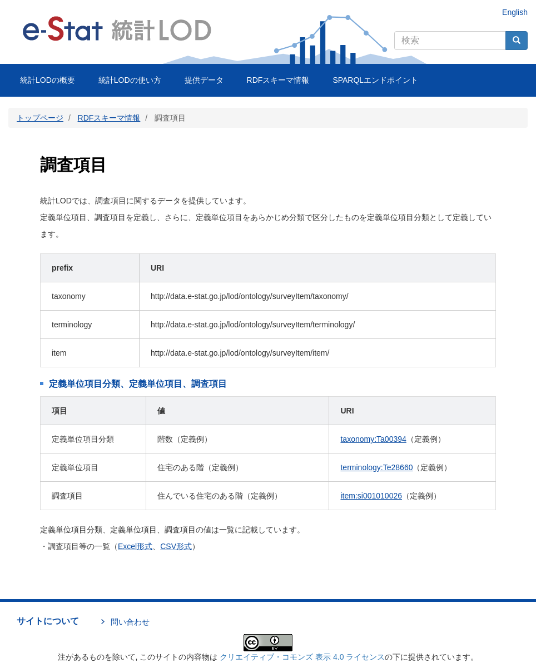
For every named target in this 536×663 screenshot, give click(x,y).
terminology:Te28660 (376, 467)
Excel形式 (135, 546)
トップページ (40, 117)
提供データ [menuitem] (204, 80)
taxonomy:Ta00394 (373, 439)
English (515, 12)
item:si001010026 (371, 495)
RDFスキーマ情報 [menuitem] (278, 80)
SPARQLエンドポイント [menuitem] (375, 80)
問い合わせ (130, 622)
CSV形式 (176, 546)
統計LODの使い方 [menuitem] (129, 80)
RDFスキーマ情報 (109, 117)
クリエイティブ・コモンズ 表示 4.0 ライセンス (302, 656)
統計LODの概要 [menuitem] (47, 80)
